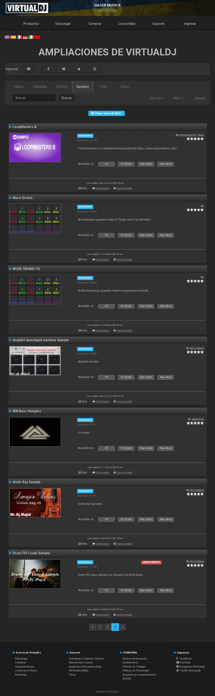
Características (24, 666)
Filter (178, 98)
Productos (31, 24)
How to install (124, 188)
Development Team (191, 134)
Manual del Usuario (81, 662)
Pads (103, 86)
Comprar (94, 24)
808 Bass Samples (27, 411)
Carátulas (40, 86)
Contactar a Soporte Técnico (86, 658)
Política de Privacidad (136, 670)
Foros (72, 674)
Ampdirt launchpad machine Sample (41, 340)
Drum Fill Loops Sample (31, 553)
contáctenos (130, 662)
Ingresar (190, 24)
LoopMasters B (24, 127)
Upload (199, 98)
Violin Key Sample (27, 482)
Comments (102, 188)
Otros (125, 86)
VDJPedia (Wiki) (78, 670)
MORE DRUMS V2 (26, 269)
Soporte (158, 24)
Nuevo (19, 86)
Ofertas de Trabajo (134, 666)
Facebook (183, 658)
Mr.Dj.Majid (197, 348)
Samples (82, 86)
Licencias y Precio (26, 670)
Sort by (157, 98)
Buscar (67, 98)
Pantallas (21, 674)
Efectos (61, 86)
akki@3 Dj (198, 419)
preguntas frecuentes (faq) (85, 666)
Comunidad (126, 24)
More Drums (23, 198)
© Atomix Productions (107, 691)
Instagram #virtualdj (190, 666)
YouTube (183, 662)
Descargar (63, 24)
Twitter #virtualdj (188, 670)
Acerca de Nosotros (135, 658)
